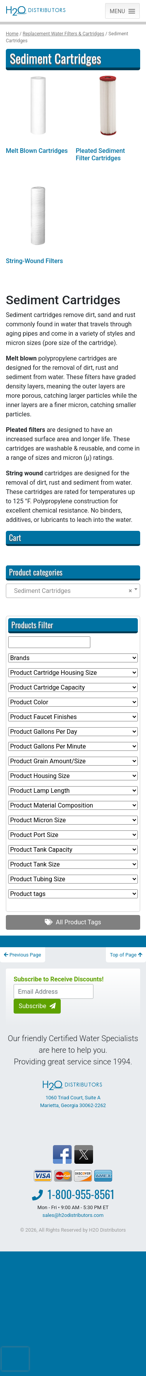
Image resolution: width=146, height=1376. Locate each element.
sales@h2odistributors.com (73, 1215)
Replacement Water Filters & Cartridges (63, 33)
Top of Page (126, 955)
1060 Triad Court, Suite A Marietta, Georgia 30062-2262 (73, 1094)
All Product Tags (73, 922)
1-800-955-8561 (80, 1194)
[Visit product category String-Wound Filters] (38, 226)
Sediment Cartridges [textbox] (70, 590)
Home (12, 33)
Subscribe (37, 1006)
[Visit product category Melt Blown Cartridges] (38, 115)
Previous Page (22, 955)
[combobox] (73, 591)
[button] (117, 10)
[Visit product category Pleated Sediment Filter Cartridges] (108, 119)
